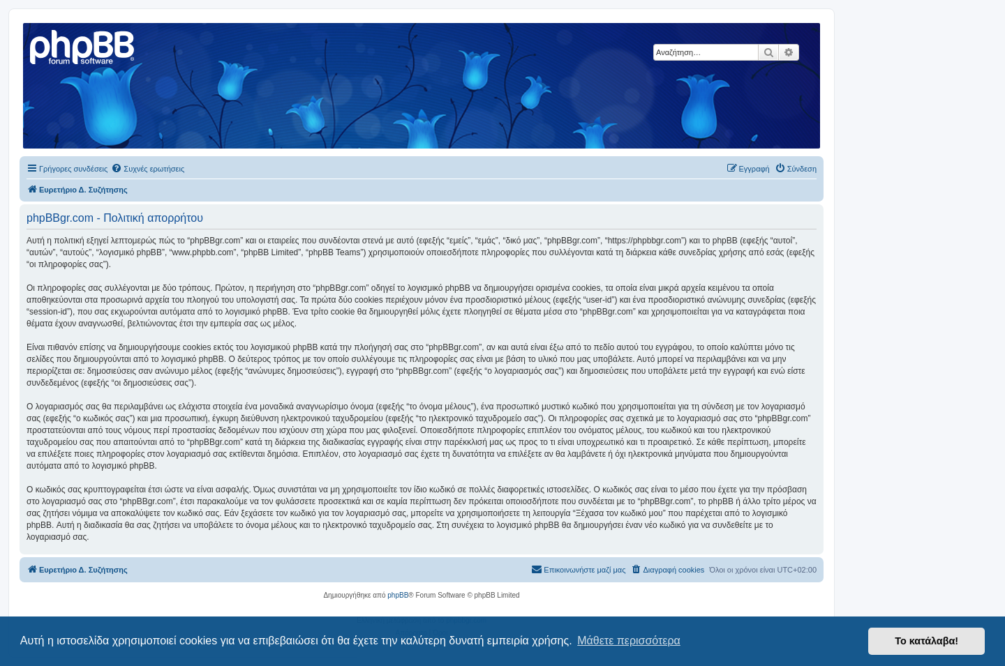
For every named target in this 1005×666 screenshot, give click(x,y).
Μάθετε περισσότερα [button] (628, 640)
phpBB (397, 595)
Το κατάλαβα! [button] (926, 640)
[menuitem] (147, 168)
